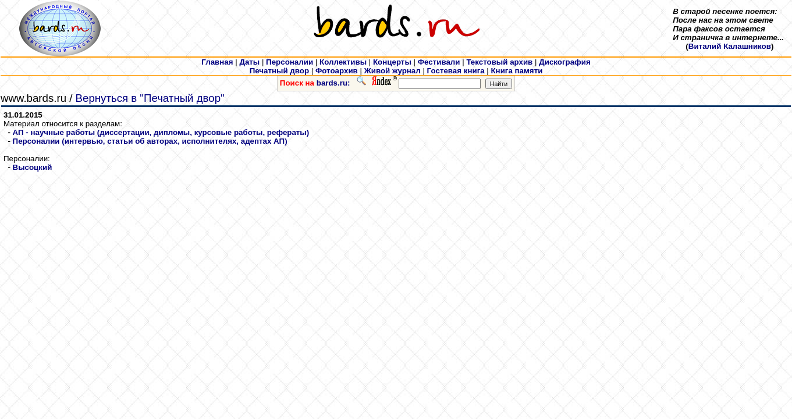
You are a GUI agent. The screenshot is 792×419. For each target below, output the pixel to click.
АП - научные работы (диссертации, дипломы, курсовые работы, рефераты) (161, 132)
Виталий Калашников (729, 46)
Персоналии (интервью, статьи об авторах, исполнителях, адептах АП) (150, 141)
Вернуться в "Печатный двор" (150, 98)
